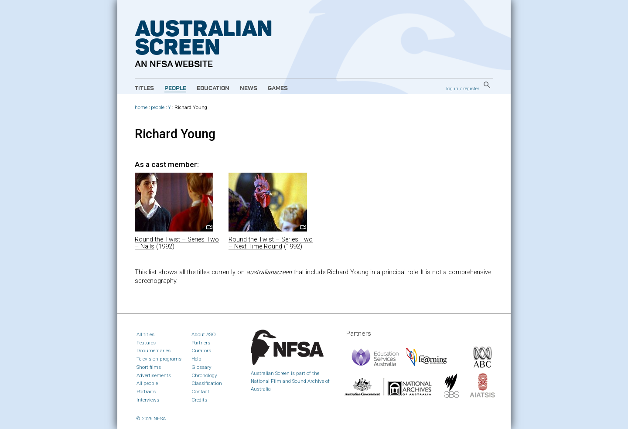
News (248, 88)
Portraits (146, 391)
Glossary (201, 367)
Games (278, 88)
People (175, 88)
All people (147, 383)
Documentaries (154, 350)
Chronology (204, 375)
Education (213, 88)
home (141, 107)
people (157, 107)
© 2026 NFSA (151, 418)
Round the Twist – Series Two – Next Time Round (271, 243)
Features (146, 343)
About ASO (203, 334)
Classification (206, 383)
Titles (144, 88)
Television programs (159, 359)
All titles (145, 334)
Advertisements (154, 375)
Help (196, 359)
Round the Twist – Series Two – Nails (177, 243)
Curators (201, 350)
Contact (200, 391)
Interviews (148, 400)
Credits (199, 400)
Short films (149, 367)
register (471, 88)
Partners (200, 343)
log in (452, 88)
